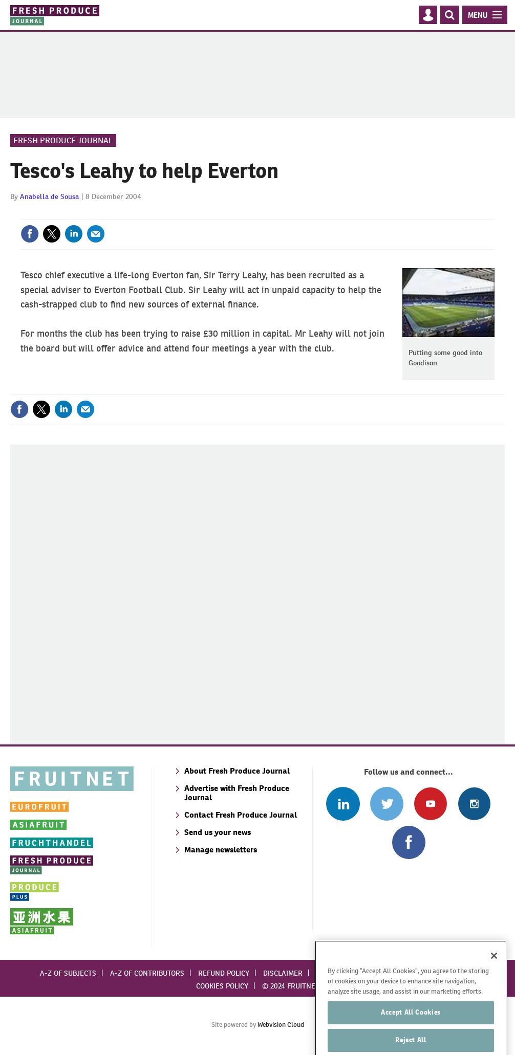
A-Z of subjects (68, 973)
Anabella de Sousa (49, 196)
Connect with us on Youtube (430, 803)
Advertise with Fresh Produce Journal (236, 793)
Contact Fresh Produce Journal (240, 814)
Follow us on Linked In (342, 803)
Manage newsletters (220, 849)
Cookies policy (222, 986)
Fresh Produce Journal (63, 140)
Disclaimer (283, 973)
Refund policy (223, 973)
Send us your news (217, 832)
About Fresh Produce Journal (237, 770)
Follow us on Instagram (474, 803)
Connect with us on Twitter (386, 803)
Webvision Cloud (281, 1024)
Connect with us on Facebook (408, 842)
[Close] (494, 971)
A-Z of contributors (147, 973)
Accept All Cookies (411, 1027)
